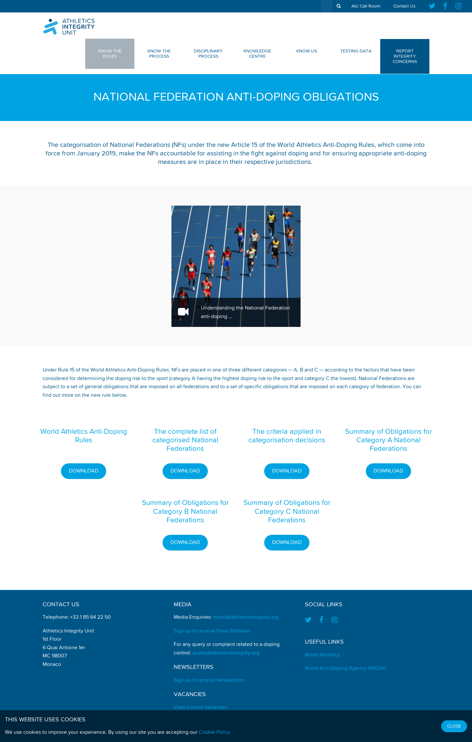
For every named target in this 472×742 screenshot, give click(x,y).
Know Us (306, 51)
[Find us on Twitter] (434, 6)
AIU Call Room (365, 6)
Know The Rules (110, 54)
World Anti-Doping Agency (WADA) (345, 668)
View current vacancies (200, 707)
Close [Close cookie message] (454, 726)
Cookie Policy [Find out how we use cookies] (214, 732)
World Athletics (322, 655)
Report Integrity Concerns (405, 56)
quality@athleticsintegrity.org (225, 653)
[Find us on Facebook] (445, 6)
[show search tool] (339, 6)
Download (83, 471)
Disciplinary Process (208, 54)
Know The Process (159, 54)
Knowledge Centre (257, 54)
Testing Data (355, 51)
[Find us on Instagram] (458, 6)
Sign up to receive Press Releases (212, 631)
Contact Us (404, 6)
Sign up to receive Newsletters (209, 680)
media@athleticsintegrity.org (246, 617)
